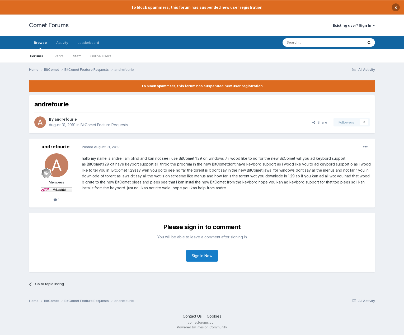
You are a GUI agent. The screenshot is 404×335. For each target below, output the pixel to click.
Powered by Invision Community (202, 327)
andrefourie (65, 119)
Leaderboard (88, 42)
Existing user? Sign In (354, 25)
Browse (40, 44)
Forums (36, 56)
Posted (101, 147)
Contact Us (192, 316)
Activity (62, 42)
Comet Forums (48, 25)
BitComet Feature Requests (104, 124)
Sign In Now (202, 255)
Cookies (214, 316)
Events (58, 56)
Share (319, 122)
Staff (77, 56)
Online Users (100, 56)
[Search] (309, 42)
